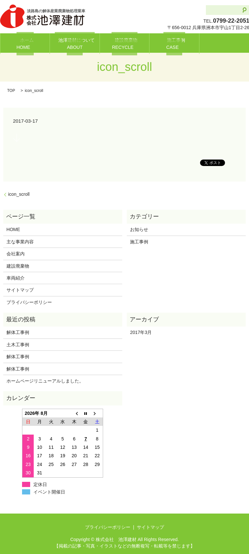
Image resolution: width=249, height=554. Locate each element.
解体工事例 (20, 332)
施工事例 (174, 43)
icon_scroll (19, 194)
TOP (11, 90)
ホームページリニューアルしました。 (45, 380)
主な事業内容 (20, 241)
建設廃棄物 (124, 43)
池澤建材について (75, 43)
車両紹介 (15, 278)
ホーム (25, 43)
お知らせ (139, 229)
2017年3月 (141, 332)
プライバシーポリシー (29, 302)
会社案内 (15, 253)
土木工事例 (17, 344)
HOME (13, 229)
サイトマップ (20, 290)
